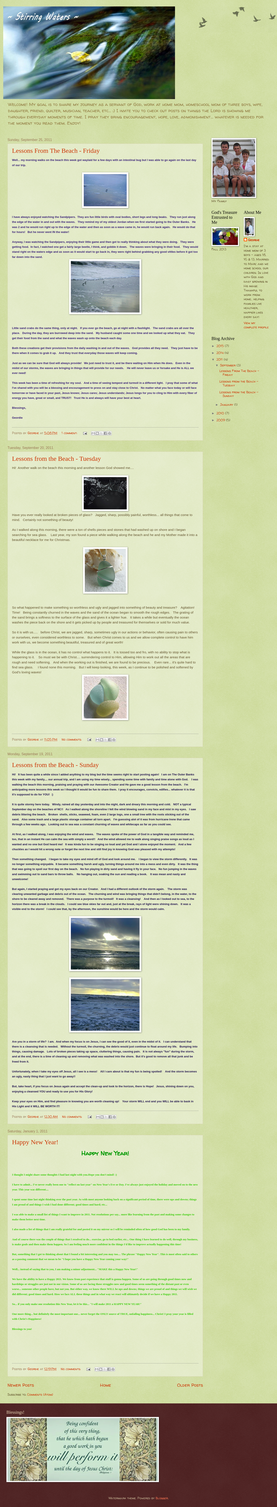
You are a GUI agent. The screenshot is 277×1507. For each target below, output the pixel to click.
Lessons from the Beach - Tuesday (56, 458)
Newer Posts (21, 1385)
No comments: (72, 739)
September (228, 365)
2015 (220, 346)
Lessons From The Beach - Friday (56, 150)
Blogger (162, 1498)
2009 (221, 420)
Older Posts (190, 1385)
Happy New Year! (35, 1142)
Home (105, 1385)
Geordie (253, 240)
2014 (220, 353)
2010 (220, 413)
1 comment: (70, 433)
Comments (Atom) (40, 1394)
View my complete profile (256, 325)
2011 (220, 359)
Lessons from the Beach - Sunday (55, 764)
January (227, 405)
